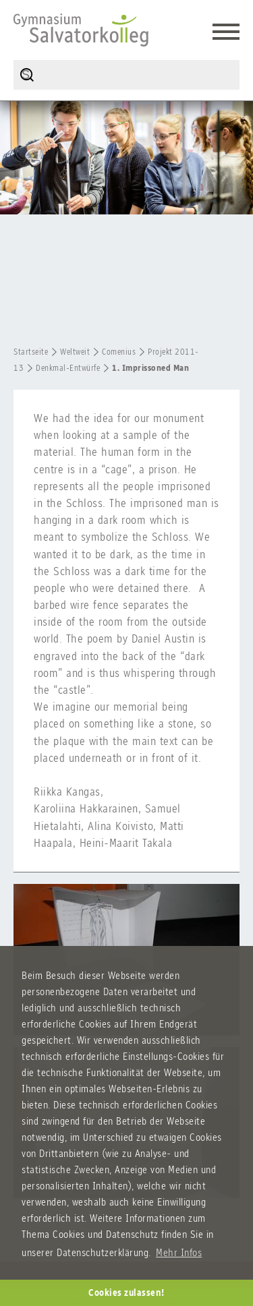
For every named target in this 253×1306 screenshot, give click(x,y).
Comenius (119, 352)
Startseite (30, 352)
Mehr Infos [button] (179, 1252)
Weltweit (75, 352)
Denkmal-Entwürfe (68, 368)
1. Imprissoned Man (150, 368)
